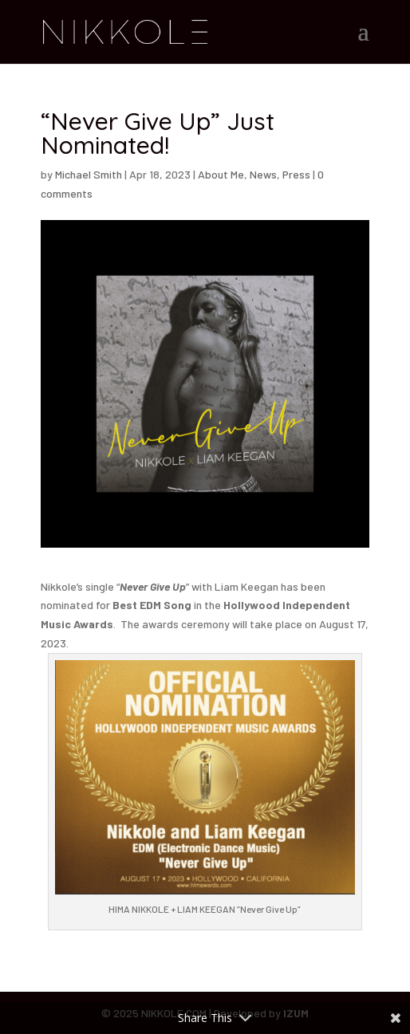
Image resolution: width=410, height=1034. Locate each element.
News (263, 174)
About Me (221, 174)
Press (296, 174)
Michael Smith (88, 174)
